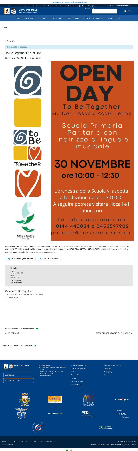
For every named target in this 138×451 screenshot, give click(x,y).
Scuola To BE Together (19, 291)
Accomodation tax (12, 380)
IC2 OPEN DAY (12, 333)
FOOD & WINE (58, 18)
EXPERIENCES (98, 18)
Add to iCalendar (49, 258)
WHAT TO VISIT (29, 18)
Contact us (9, 375)
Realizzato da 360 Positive (126, 442)
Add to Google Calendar (21, 258)
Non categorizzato (16, 282)
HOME (18, 18)
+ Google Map (11, 297)
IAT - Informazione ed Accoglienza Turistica (23, 6)
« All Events (10, 41)
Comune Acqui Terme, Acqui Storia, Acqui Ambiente (69, 2)
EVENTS (87, 18)
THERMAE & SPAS (114, 18)
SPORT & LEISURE (74, 18)
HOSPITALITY (44, 18)
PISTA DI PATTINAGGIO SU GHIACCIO (114, 333)
